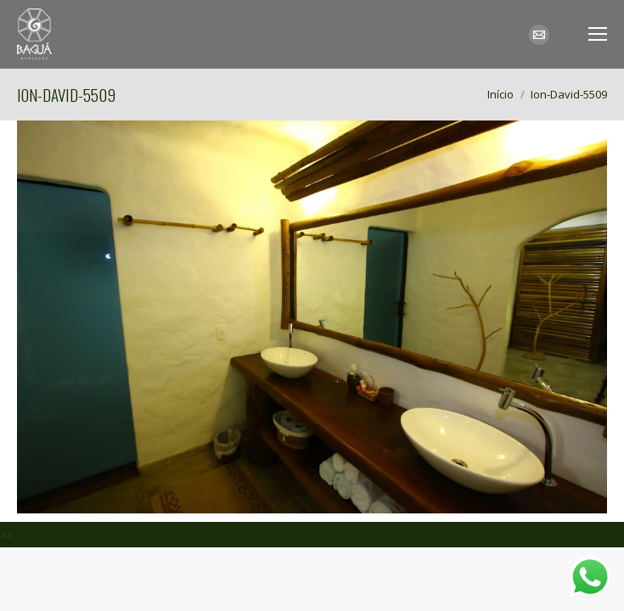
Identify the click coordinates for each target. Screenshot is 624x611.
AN (7, 535)
